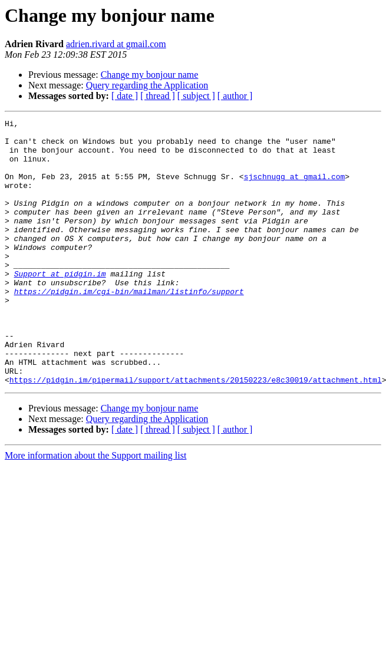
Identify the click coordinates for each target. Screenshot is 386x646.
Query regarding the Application (147, 85)
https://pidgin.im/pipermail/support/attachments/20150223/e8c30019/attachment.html (195, 432)
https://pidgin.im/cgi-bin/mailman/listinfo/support (129, 326)
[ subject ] (196, 96)
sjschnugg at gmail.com (294, 188)
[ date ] (124, 96)
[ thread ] (157, 96)
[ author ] (235, 96)
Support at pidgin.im (60, 305)
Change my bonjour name (150, 75)
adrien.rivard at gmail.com (116, 44)
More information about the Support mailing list (95, 508)
